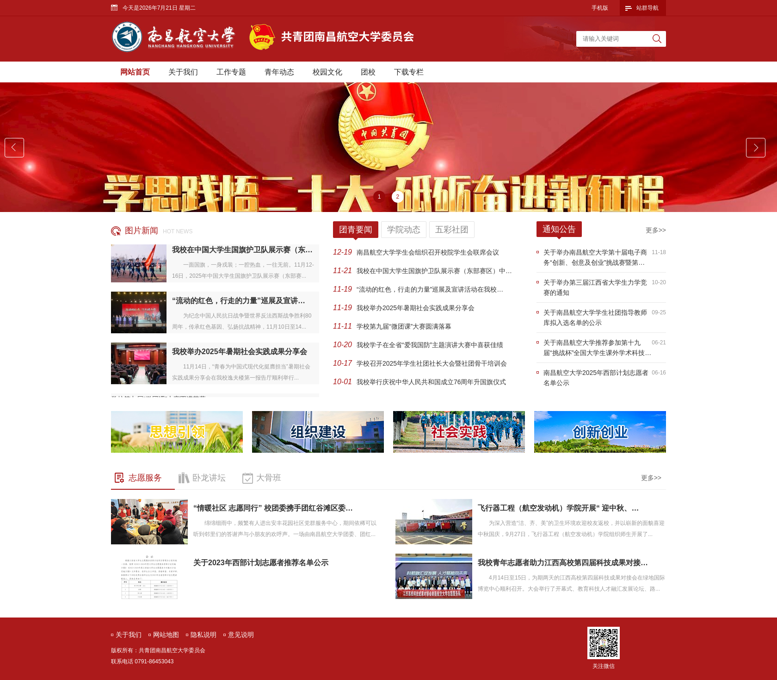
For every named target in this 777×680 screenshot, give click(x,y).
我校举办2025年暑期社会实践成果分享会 (239, 352)
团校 (368, 72)
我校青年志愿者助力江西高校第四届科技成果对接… (563, 563)
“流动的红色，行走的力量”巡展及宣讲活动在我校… (430, 289)
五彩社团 (452, 229)
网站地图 (166, 634)
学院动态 (403, 229)
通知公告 (559, 229)
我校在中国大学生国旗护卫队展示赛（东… (242, 251)
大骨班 (268, 477)
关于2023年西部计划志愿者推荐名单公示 (260, 563)
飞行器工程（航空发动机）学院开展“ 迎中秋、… (558, 508)
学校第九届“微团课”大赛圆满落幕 (404, 326)
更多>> (656, 230)
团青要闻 (355, 229)
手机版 (600, 8)
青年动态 (279, 72)
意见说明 (241, 634)
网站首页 (135, 72)
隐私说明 (203, 634)
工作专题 (231, 72)
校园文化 (327, 72)
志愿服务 (145, 477)
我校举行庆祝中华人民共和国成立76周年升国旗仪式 (431, 382)
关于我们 (183, 72)
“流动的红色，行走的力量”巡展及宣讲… (238, 302)
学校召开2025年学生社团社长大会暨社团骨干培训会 (432, 363)
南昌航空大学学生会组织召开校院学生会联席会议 (428, 252)
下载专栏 (409, 72)
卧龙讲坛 (209, 477)
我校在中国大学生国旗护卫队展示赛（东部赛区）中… (434, 270)
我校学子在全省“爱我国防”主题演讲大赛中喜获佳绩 (430, 345)
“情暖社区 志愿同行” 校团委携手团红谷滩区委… (273, 508)
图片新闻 (141, 230)
